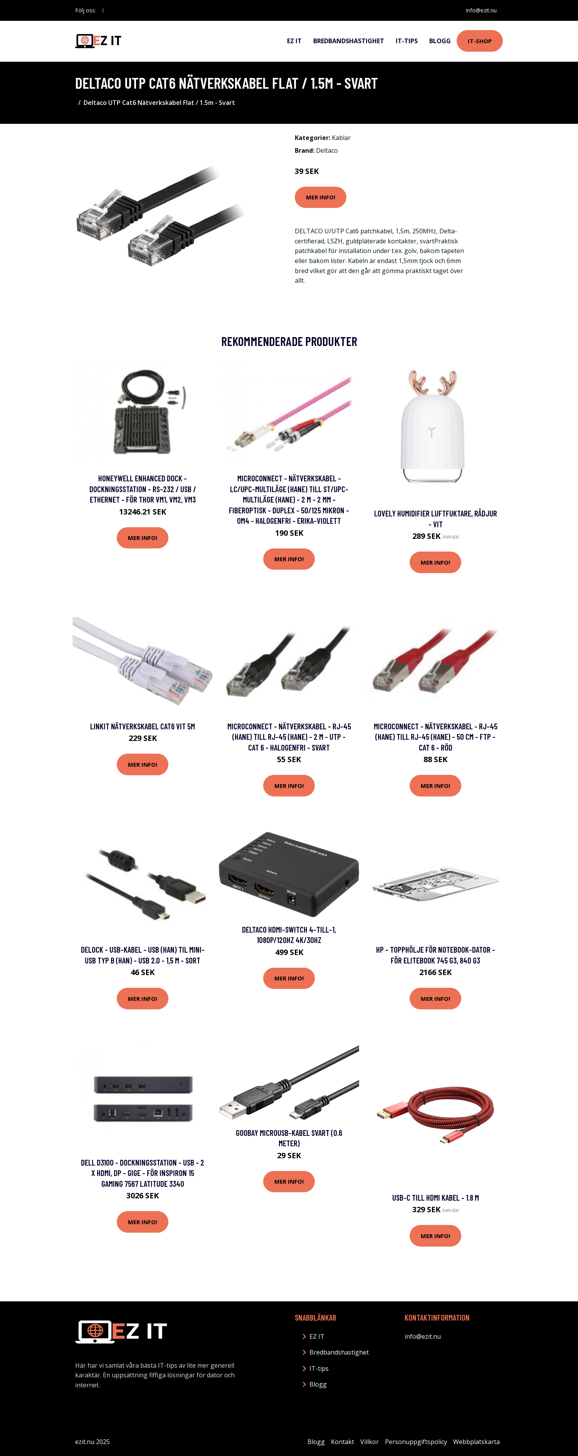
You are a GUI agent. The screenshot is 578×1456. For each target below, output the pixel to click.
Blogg (440, 41)
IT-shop (480, 41)
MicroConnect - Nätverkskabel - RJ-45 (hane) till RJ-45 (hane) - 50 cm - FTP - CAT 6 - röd (435, 736)
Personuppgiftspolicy (416, 1441)
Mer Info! (320, 197)
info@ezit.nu (481, 10)
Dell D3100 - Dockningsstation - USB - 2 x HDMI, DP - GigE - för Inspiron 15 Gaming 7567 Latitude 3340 (142, 1172)
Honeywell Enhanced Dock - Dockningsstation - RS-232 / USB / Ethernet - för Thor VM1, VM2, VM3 (142, 488)
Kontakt (342, 1441)
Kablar (341, 137)
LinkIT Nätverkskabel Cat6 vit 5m (142, 726)
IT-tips (407, 41)
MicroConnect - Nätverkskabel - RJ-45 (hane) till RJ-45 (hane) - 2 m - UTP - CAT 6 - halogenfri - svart (289, 736)
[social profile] (103, 10)
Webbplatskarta (476, 1441)
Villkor (369, 1441)
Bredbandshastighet (348, 41)
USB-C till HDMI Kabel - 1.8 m (435, 1197)
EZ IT (294, 41)
